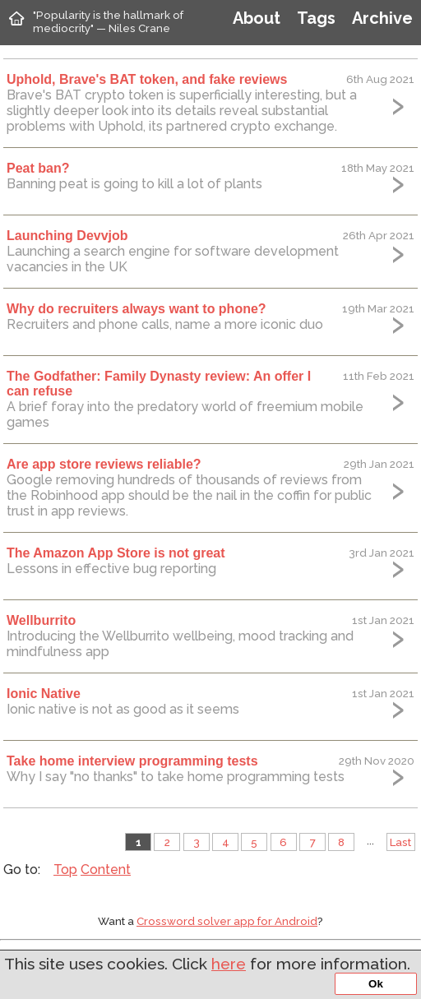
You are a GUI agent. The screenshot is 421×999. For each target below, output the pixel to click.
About (256, 18)
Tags (316, 18)
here (228, 964)
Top (65, 869)
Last (400, 842)
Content (106, 869)
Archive (382, 18)
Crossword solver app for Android (226, 920)
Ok (375, 984)
